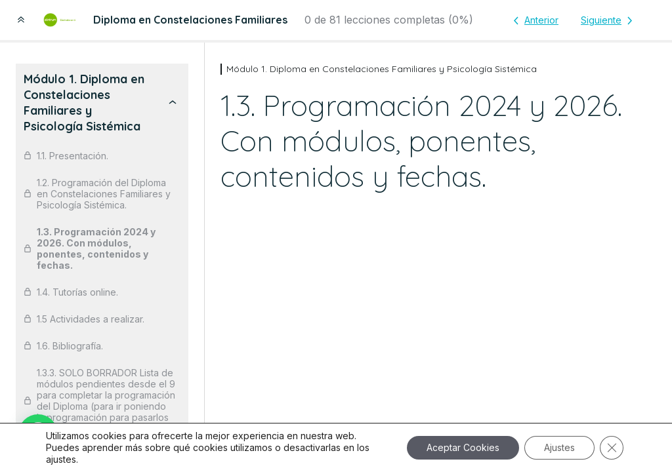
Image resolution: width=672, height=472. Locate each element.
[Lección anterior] (533, 20)
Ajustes (559, 447)
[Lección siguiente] (609, 20)
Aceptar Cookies (463, 447)
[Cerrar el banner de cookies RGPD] (611, 448)
